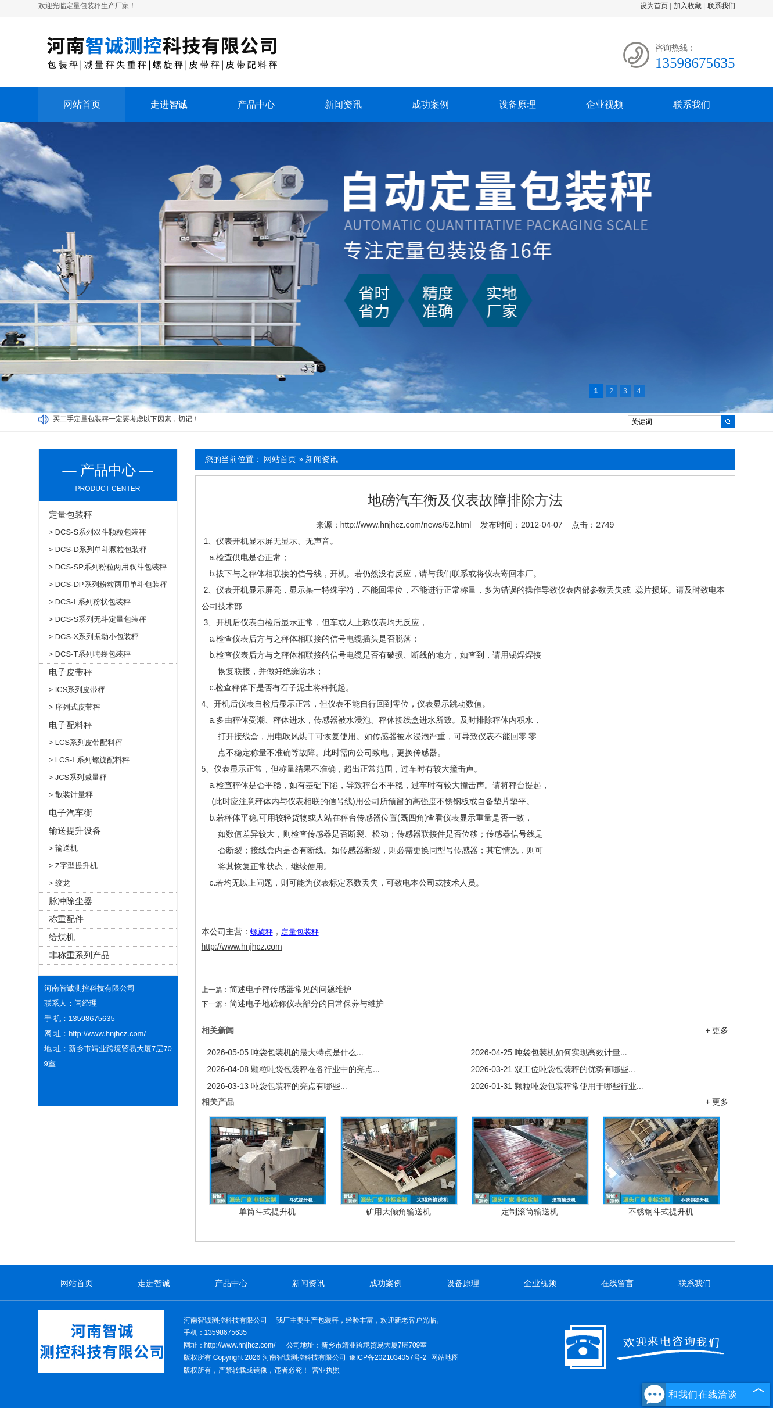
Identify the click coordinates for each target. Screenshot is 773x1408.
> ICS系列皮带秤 (77, 689)
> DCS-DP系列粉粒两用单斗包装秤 (108, 584)
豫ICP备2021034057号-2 (387, 1357)
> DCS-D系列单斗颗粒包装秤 (98, 549)
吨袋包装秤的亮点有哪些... (277, 1086)
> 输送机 (63, 848)
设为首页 (654, 6)
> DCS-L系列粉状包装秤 (90, 601)
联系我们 (721, 6)
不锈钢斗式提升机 (660, 1211)
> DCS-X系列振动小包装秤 (94, 636)
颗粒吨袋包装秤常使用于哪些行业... (557, 1086)
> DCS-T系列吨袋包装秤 (90, 654)
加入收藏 (688, 6)
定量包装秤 (70, 515)
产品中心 (256, 104)
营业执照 (326, 1370)
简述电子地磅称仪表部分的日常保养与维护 (306, 1003)
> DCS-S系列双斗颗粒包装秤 (98, 532)
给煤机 (62, 937)
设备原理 (517, 104)
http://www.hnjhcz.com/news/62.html (406, 524)
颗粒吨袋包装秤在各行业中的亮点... (293, 1069)
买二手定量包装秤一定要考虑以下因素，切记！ (126, 419)
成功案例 (430, 104)
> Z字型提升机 (73, 865)
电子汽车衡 (70, 813)
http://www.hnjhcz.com (242, 946)
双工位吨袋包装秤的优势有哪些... (553, 1069)
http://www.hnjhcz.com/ (107, 1033)
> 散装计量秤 (71, 794)
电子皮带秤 (70, 672)
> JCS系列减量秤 (78, 777)
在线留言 (617, 1283)
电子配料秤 (70, 725)
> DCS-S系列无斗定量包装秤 (98, 619)
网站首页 (81, 104)
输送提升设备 (75, 831)
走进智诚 (169, 104)
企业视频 (604, 104)
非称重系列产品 (79, 955)
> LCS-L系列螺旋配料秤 (89, 759)
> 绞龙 (59, 883)
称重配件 (66, 919)
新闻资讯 (343, 104)
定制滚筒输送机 (529, 1211)
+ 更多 (716, 1030)
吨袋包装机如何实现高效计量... (549, 1052)
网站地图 (445, 1357)
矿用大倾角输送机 (398, 1211)
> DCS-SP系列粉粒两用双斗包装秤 (108, 567)
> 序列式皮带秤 (74, 707)
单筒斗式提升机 (267, 1211)
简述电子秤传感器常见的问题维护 (290, 989)
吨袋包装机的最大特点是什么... (285, 1052)
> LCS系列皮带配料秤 (86, 742)
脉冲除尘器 (70, 901)
